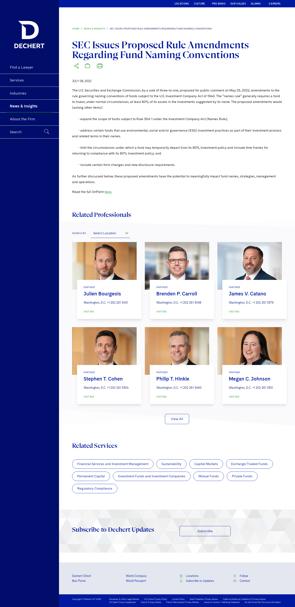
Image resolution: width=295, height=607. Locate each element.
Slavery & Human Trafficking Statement (222, 602)
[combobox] (110, 233)
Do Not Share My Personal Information (263, 602)
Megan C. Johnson (249, 379)
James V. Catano (247, 294)
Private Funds (242, 476)
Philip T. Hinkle (172, 379)
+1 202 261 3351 (262, 387)
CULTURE (199, 3)
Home (75, 28)
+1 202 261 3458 (190, 302)
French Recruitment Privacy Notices (182, 602)
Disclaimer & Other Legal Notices (124, 599)
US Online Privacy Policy (155, 599)
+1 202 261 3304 (118, 387)
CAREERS (274, 3)
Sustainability (171, 464)
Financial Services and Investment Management (112, 464)
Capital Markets (206, 464)
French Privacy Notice (151, 602)
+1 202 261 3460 (191, 387)
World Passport (136, 580)
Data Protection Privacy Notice (204, 599)
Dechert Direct (81, 576)
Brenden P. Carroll (176, 294)
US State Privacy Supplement (122, 602)
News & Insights (94, 28)
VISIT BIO (89, 311)
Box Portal (79, 580)
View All (177, 419)
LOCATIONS (182, 3)
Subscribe (205, 531)
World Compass (136, 576)
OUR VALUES (238, 3)
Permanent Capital (91, 476)
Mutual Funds (209, 476)
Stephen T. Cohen (103, 379)
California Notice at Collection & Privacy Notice (244, 599)
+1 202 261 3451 (117, 302)
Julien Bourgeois (102, 294)
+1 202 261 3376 (263, 302)
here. (108, 192)
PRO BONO (218, 3)
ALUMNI (256, 3)
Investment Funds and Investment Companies (151, 476)
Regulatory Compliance (94, 488)
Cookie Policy (178, 599)
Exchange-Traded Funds (249, 464)
